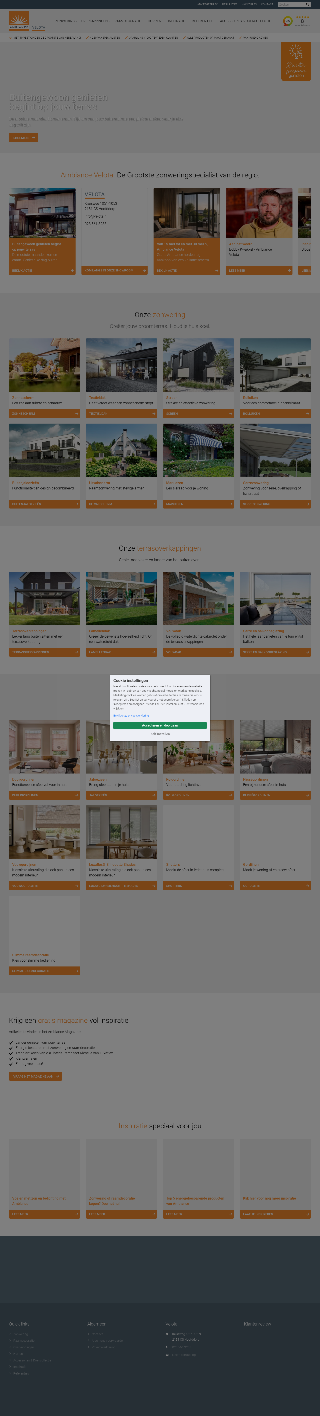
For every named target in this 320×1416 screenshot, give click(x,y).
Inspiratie (176, 21)
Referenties (202, 21)
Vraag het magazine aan (33, 1076)
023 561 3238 (95, 224)
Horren (154, 21)
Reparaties (229, 4)
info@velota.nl (96, 216)
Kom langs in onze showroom (116, 270)
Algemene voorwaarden (105, 1340)
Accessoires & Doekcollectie (245, 21)
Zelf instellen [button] (160, 734)
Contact (267, 4)
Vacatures (249, 4)
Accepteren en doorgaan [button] (160, 725)
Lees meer (21, 137)
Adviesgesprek (207, 4)
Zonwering (66, 21)
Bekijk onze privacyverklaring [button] (131, 715)
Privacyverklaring (101, 1347)
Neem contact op (184, 1355)
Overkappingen (96, 21)
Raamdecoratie (129, 21)
